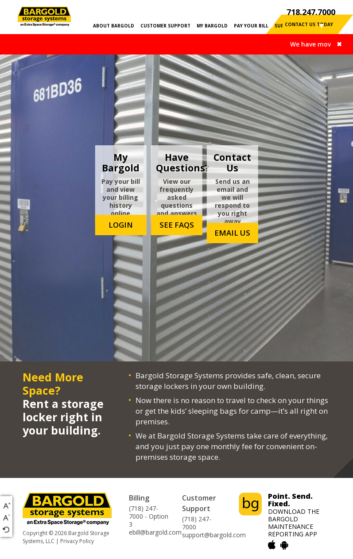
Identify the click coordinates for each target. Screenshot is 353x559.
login (121, 225)
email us (232, 233)
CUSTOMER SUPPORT (165, 26)
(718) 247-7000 (196, 523)
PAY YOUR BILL (251, 26)
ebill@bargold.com (155, 532)
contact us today (309, 24)
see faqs (176, 225)
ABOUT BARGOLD (113, 26)
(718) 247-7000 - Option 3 (148, 516)
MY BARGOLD (212, 26)
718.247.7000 (311, 12)
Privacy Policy (77, 541)
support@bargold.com (214, 535)
